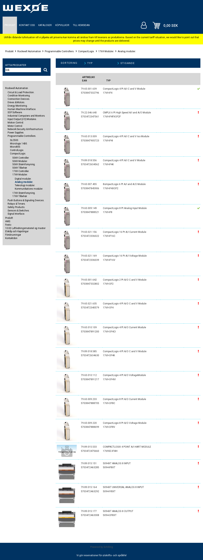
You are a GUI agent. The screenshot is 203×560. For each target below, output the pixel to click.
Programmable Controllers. (59, 51)
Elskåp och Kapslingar (17, 231)
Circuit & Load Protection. (21, 92)
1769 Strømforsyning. (23, 193)
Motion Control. (16, 122)
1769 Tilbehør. (19, 196)
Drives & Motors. (16, 102)
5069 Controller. (20, 157)
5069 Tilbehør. (19, 167)
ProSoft (9, 218)
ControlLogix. (17, 150)
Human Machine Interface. (22, 109)
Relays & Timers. (17, 203)
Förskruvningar (13, 234)
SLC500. (14, 140)
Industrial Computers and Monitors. (26, 115)
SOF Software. (15, 112)
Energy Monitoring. (17, 105)
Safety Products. (16, 207)
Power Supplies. (16, 132)
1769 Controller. (20, 171)
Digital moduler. (23, 178)
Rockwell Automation (29, 51)
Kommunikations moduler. (29, 188)
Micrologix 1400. (19, 143)
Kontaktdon (11, 238)
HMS (7, 221)
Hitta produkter (15, 65)
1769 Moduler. (106, 51)
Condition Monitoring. (19, 95)
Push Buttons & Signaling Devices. (26, 200)
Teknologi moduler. (25, 185)
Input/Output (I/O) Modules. (22, 119)
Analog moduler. (127, 51)
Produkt (9, 51)
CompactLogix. (86, 51)
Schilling (108, 547)
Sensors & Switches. (18, 210)
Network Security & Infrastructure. (25, 129)
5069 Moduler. (19, 161)
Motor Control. (15, 126)
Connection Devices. (19, 99)
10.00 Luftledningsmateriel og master (25, 228)
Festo (8, 224)
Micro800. (15, 146)
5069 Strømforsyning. (23, 164)
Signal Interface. (16, 213)
